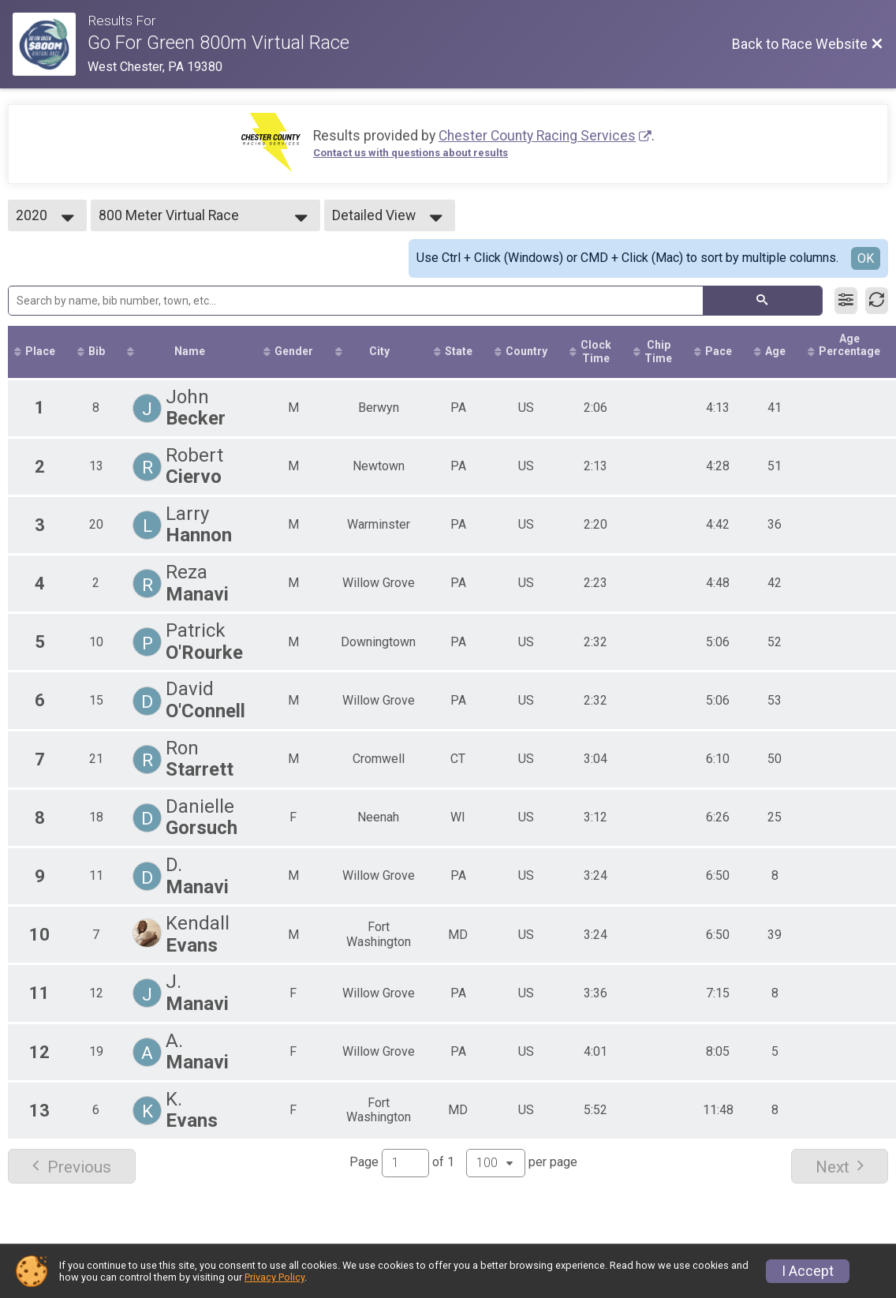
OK (865, 258)
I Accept (808, 1271)
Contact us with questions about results (410, 153)
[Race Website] (50, 44)
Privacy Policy (274, 1277)
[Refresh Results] (876, 300)
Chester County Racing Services (537, 136)
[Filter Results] (845, 300)
